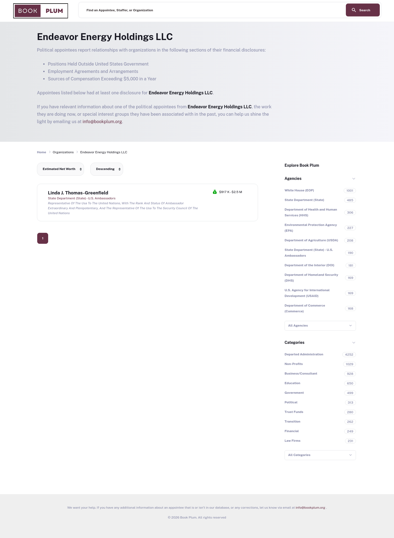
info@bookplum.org (102, 121)
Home (41, 152)
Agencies (293, 178)
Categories (295, 342)
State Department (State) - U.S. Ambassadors (81, 198)
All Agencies (298, 325)
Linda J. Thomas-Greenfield (78, 193)
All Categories (299, 455)
